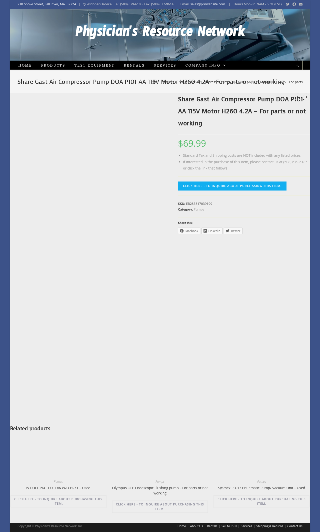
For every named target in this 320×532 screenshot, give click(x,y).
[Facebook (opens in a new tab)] (294, 4)
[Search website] (297, 74)
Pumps (199, 218)
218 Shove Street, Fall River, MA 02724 (47, 4)
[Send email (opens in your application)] (300, 4)
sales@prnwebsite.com (207, 4)
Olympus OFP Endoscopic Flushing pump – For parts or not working (160, 499)
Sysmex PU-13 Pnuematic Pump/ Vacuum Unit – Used (261, 496)
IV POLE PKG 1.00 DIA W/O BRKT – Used (58, 496)
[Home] (154, 90)
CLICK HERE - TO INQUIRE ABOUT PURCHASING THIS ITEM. (232, 195)
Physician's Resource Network (160, 39)
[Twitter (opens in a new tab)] (287, 4)
